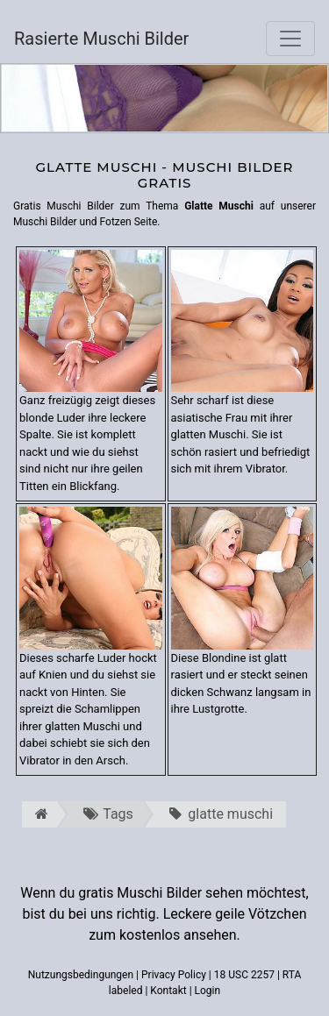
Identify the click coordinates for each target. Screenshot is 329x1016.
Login (208, 990)
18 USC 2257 (244, 975)
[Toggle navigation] (290, 38)
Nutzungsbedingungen (80, 975)
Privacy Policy (173, 975)
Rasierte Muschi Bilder (101, 38)
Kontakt (168, 990)
